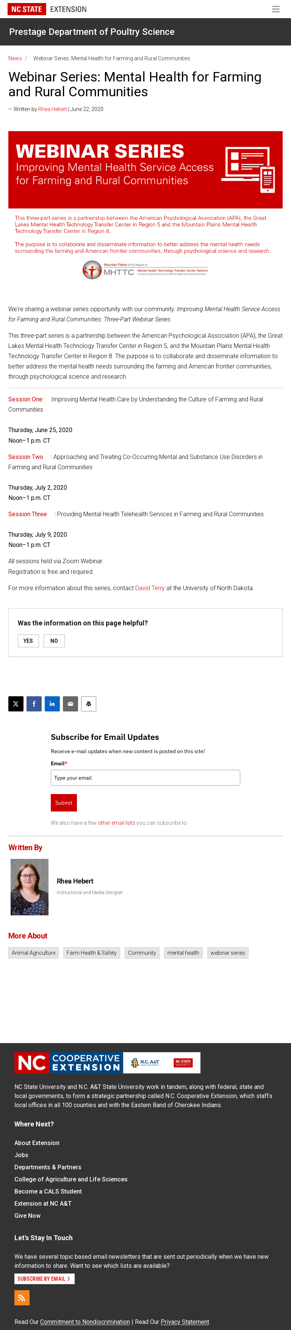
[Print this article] (88, 703)
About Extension (36, 1143)
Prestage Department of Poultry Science (92, 32)
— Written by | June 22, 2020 (55, 109)
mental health (183, 953)
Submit (63, 802)
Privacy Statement (185, 1321)
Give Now (27, 1215)
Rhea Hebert (52, 109)
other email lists (116, 823)
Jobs (21, 1155)
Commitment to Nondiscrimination (85, 1321)
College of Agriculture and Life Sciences (71, 1179)
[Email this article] (70, 703)
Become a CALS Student (48, 1191)
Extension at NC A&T (43, 1203)
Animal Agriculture (33, 953)
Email (59, 763)
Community (142, 953)
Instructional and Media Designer (90, 892)
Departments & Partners (47, 1167)
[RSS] (22, 1297)
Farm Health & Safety (92, 953)
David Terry (150, 588)
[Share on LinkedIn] (52, 703)
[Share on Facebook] (34, 703)
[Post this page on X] (15, 703)
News (15, 58)
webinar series (228, 953)
